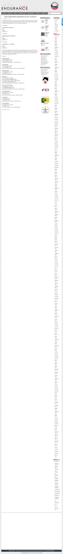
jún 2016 (56, 294)
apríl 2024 (56, 79)
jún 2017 (56, 261)
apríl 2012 (56, 423)
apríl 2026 (56, 35)
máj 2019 (56, 198)
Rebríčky (38, 13)
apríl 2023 (56, 103)
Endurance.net (57, 489)
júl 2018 (56, 227)
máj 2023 (56, 101)
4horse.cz (56, 461)
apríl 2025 (56, 56)
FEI (55, 500)
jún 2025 (56, 52)
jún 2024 (56, 75)
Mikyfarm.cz (57, 502)
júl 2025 (56, 50)
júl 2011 (56, 447)
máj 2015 (56, 326)
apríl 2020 (56, 167)
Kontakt (44, 13)
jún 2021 (56, 143)
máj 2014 (56, 356)
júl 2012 (56, 417)
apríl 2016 (56, 298)
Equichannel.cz (57, 493)
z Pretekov (57, 30)
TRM (56, 506)
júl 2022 (56, 117)
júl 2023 (56, 97)
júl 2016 (56, 292)
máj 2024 (56, 77)
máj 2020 (56, 165)
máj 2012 (56, 421)
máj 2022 (56, 121)
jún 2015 (56, 324)
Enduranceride (57, 491)
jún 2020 (56, 163)
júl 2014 (56, 352)
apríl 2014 (56, 358)
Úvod (5, 13)
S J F (56, 504)
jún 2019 (56, 196)
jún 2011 (56, 449)
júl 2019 (56, 194)
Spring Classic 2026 (46, 20)
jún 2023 (56, 99)
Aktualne (8, 109)
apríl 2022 (56, 123)
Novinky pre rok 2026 (46, 48)
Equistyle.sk (57, 495)
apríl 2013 (56, 390)
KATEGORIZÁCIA (31, 13)
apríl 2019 (56, 200)
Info (16, 13)
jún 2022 (56, 119)
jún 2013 (56, 386)
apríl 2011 (56, 453)
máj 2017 (56, 263)
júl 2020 (56, 161)
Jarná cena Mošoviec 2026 (47, 33)
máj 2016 (56, 296)
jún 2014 (56, 354)
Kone (56, 21)
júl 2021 (56, 141)
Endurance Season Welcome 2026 (47, 26)
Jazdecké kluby (22, 13)
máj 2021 (56, 145)
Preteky (11, 13)
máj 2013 (56, 388)
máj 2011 (56, 451)
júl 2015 (56, 322)
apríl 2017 (56, 265)
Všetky (56, 28)
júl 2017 (56, 259)
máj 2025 (56, 54)
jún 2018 (56, 229)
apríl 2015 (56, 328)
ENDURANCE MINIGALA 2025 (45, 43)
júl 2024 (56, 73)
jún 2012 (56, 419)
